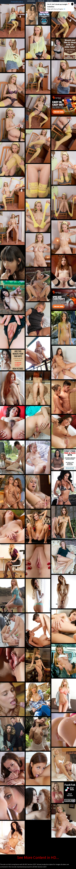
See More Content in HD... (38, 857)
